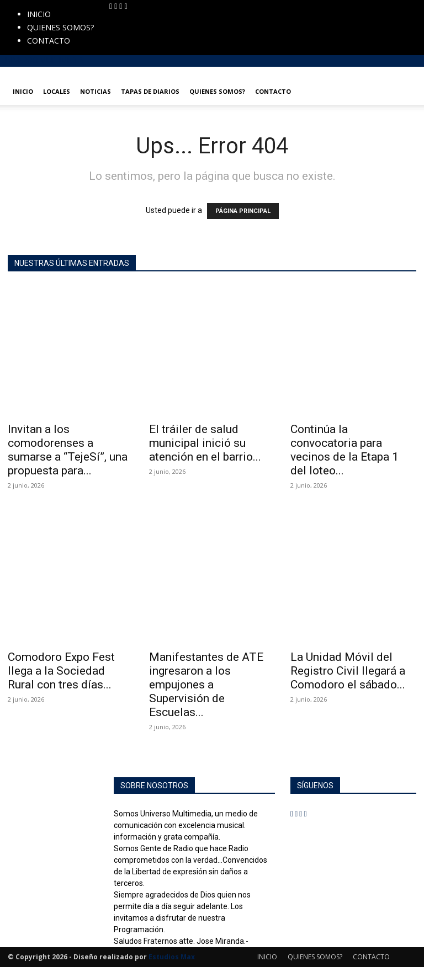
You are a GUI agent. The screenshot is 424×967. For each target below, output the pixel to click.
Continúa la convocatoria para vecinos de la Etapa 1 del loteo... (344, 450)
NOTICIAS (95, 91)
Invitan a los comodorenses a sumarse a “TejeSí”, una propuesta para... (68, 450)
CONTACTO (48, 40)
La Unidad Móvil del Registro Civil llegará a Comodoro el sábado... (347, 670)
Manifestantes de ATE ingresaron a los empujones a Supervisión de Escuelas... (206, 684)
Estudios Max (172, 956)
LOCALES (56, 91)
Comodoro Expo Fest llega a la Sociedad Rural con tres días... (61, 670)
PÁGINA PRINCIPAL (243, 211)
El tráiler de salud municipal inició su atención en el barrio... (205, 443)
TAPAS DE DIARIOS (150, 91)
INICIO (39, 14)
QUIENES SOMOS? (60, 27)
